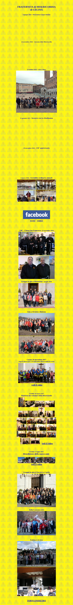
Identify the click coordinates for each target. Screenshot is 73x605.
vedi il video (47, 443)
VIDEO (40, 221)
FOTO (32, 221)
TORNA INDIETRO (36, 600)
